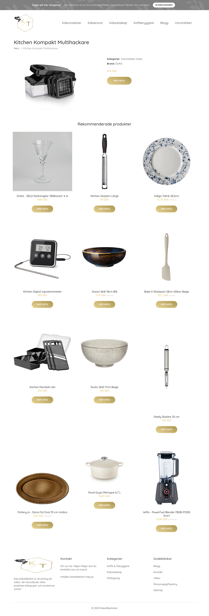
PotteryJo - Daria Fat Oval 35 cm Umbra (42, 514)
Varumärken (183, 24)
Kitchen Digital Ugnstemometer (42, 294)
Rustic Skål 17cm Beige (104, 389)
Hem (16, 50)
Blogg (164, 24)
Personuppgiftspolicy (165, 586)
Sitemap (158, 592)
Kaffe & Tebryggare (118, 568)
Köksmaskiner (71, 24)
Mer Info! (119, 82)
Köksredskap (118, 24)
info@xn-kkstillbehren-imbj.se (77, 579)
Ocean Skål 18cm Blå (104, 294)
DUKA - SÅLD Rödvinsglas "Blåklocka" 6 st (42, 198)
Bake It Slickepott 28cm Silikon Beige (166, 294)
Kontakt (157, 574)
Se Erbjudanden (164, 5)
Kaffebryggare (144, 24)
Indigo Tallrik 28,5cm (166, 198)
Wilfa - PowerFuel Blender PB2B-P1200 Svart (166, 516)
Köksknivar (95, 24)
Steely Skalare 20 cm (166, 419)
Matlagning (113, 580)
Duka (139, 61)
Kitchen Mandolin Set (42, 389)
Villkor (157, 580)
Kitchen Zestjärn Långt (104, 198)
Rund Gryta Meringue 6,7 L (104, 494)
